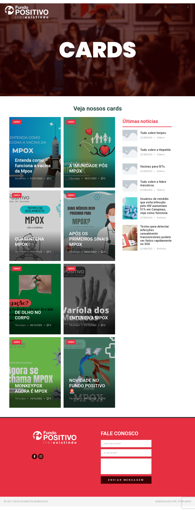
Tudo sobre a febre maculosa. (153, 183)
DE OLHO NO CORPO (28, 315)
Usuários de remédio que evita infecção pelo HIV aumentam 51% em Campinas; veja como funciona (154, 206)
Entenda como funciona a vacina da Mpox (33, 166)
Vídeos (161, 137)
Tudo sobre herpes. (153, 133)
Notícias (161, 217)
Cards (17, 122)
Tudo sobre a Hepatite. (155, 150)
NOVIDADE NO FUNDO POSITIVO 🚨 (87, 386)
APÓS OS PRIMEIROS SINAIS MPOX (88, 239)
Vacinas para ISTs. (152, 166)
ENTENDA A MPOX (88, 317)
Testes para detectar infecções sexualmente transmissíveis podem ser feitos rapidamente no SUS (156, 235)
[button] (188, 7)
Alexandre (20, 178)
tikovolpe (74, 178)
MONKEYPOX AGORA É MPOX (31, 388)
